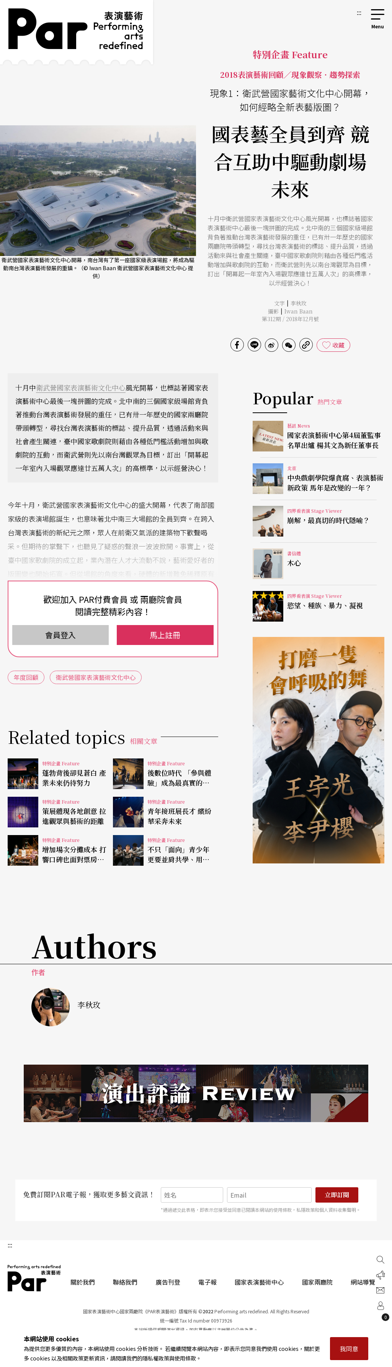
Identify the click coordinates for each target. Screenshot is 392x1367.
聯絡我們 (125, 1282)
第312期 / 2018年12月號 (290, 319)
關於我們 (82, 1282)
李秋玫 (299, 303)
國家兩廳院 (317, 1282)
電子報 (207, 1282)
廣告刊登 (168, 1282)
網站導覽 (363, 1282)
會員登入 (60, 634)
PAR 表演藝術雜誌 (34, 1278)
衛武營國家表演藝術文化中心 (81, 387)
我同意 (349, 1348)
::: (359, 12)
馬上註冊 (165, 634)
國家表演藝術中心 (259, 1282)
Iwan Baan (298, 311)
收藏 (338, 345)
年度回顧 (26, 677)
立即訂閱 (337, 1194)
